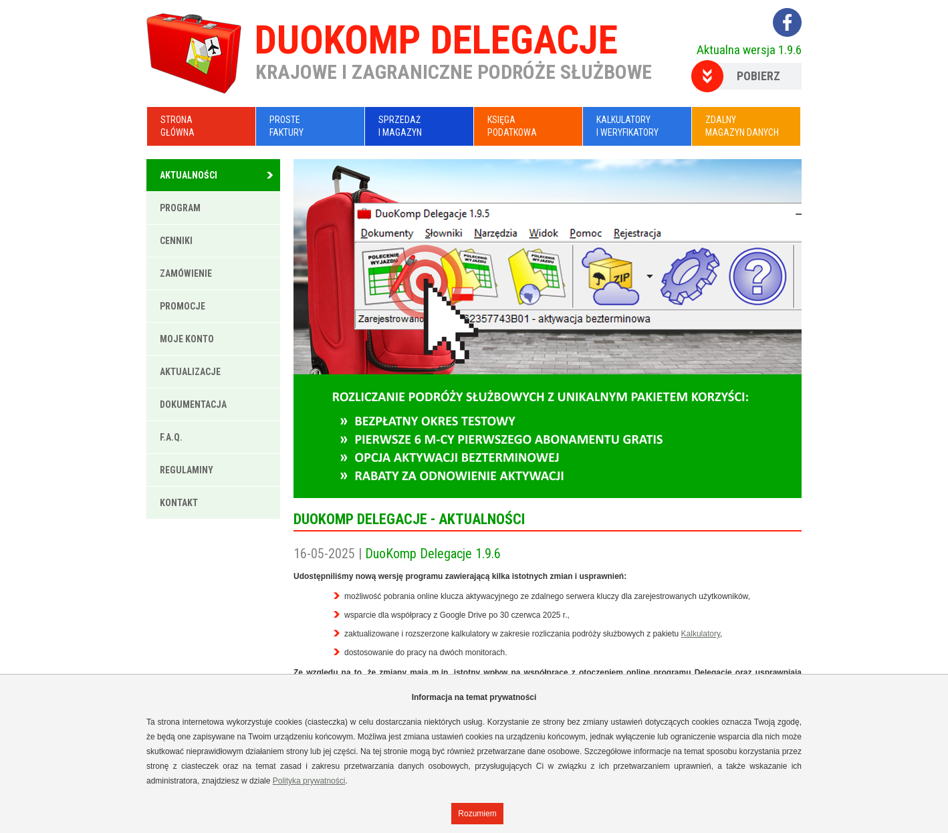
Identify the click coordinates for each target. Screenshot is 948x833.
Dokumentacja (193, 404)
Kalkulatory (700, 633)
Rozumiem (477, 813)
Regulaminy (186, 470)
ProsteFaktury (286, 126)
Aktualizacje (190, 371)
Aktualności (188, 175)
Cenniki (176, 240)
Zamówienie (186, 273)
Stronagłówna (177, 126)
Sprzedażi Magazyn (400, 126)
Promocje (182, 306)
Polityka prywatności (309, 781)
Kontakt (179, 502)
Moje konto (187, 339)
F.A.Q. (171, 437)
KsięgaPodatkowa (512, 126)
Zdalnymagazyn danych (742, 126)
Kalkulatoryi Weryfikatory (627, 126)
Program (180, 208)
